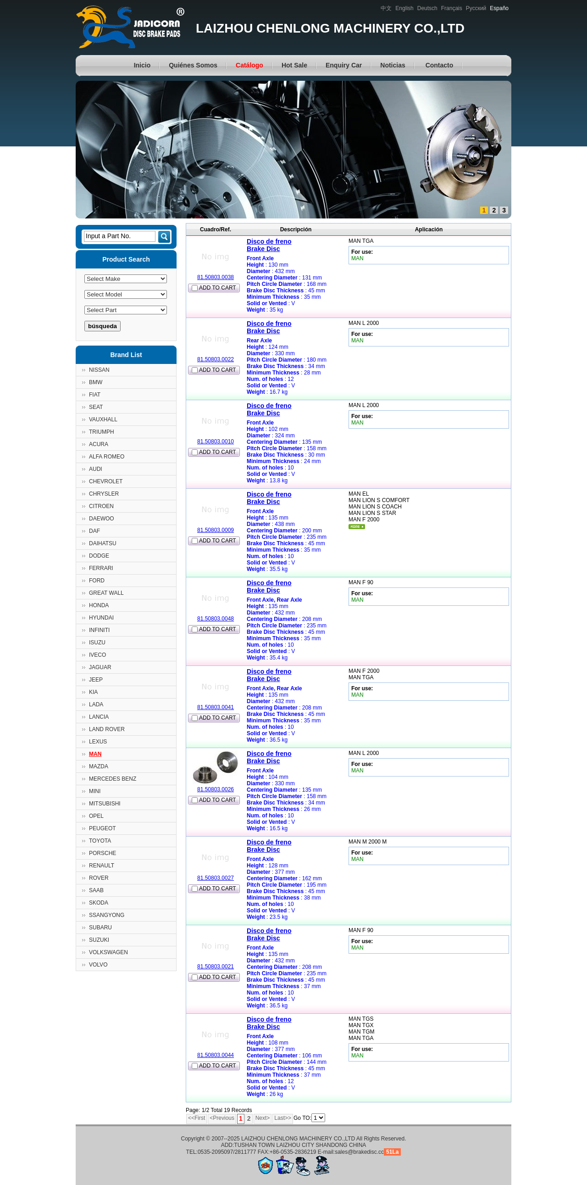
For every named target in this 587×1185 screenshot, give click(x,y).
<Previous (222, 1118)
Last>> (282, 1118)
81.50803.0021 (215, 966)
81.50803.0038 (215, 277)
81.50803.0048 (215, 618)
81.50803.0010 (215, 441)
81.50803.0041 (215, 707)
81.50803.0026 (215, 789)
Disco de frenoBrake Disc (269, 245)
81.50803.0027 (215, 878)
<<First (196, 1118)
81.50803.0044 (215, 1055)
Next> (262, 1118)
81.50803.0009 (215, 530)
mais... (357, 527)
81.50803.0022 (215, 359)
